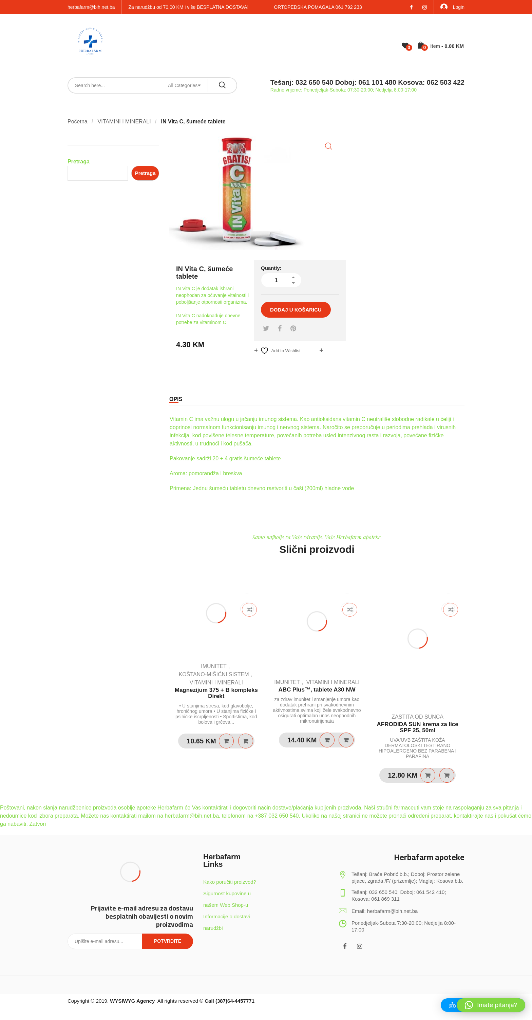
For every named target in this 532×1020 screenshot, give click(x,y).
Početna (78, 121)
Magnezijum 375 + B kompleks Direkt (216, 693)
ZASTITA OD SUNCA (417, 717)
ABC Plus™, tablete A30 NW (316, 689)
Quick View (245, 741)
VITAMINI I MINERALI (124, 121)
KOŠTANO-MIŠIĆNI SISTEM (214, 674)
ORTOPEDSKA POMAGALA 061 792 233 (318, 7)
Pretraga (79, 161)
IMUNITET (214, 666)
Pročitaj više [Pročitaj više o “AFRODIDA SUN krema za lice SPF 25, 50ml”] (427, 775)
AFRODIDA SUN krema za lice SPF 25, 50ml (417, 727)
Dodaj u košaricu (296, 310)
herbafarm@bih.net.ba (91, 7)
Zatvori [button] (37, 824)
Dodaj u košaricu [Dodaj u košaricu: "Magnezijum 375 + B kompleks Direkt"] (226, 741)
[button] (329, 146)
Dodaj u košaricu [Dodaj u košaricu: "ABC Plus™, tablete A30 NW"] (327, 740)
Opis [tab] (175, 399)
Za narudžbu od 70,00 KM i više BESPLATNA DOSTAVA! (189, 7)
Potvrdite (167, 941)
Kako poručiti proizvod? (229, 882)
